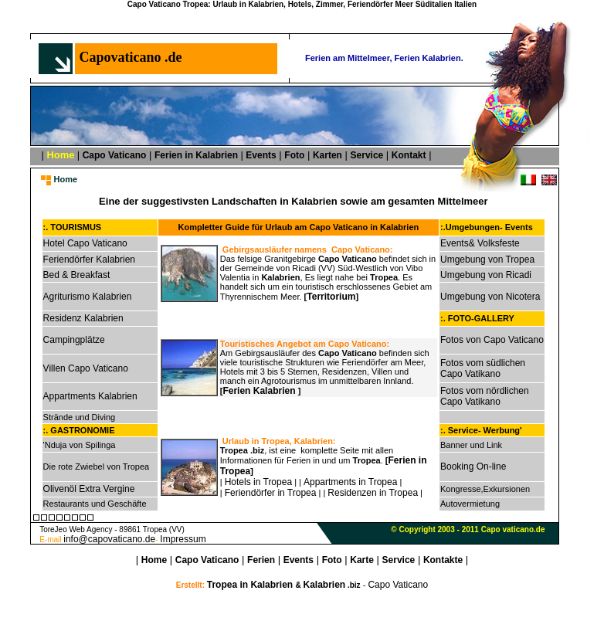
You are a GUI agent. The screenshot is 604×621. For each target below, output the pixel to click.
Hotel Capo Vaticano (85, 243)
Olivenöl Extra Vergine (89, 489)
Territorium (331, 296)
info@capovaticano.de (109, 539)
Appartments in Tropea (350, 482)
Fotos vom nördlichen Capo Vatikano (484, 396)
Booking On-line (473, 466)
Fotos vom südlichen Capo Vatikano (482, 368)
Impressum (182, 539)
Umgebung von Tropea (487, 259)
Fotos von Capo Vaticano (492, 339)
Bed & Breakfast (76, 275)
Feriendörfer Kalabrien (89, 259)
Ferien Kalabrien (259, 390)
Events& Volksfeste (480, 243)
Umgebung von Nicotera (490, 296)
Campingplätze (74, 339)
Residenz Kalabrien (83, 318)
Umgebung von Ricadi (485, 275)
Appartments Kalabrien (90, 396)
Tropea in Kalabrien (251, 584)
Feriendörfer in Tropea (271, 492)
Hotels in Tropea (258, 482)
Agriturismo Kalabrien (87, 296)
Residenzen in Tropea (372, 492)
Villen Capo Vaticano (85, 368)
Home (154, 560)
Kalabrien (324, 584)
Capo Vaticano (115, 155)
